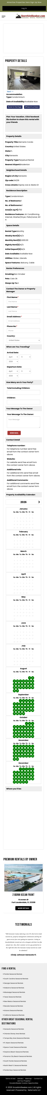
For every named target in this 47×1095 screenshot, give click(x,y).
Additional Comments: (17, 480)
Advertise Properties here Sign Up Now (24, 2)
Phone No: (12, 326)
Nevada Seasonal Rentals (13, 1006)
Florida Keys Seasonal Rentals (15, 1070)
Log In (24, 8)
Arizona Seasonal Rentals (13, 1010)
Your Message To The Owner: (20, 414)
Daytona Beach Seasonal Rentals (16, 1052)
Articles (20, 1078)
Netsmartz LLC (34, 1090)
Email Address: (14, 316)
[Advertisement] (23, 38)
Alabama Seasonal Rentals (14, 988)
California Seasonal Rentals (14, 1015)
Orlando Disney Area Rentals (14, 1034)
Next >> (10, 91)
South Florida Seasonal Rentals (15, 1061)
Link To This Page (14, 107)
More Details (23, 908)
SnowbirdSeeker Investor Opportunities (24, 1083)
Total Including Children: (18, 388)
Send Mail (14, 433)
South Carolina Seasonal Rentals (16, 979)
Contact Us (38, 1078)
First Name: (13, 297)
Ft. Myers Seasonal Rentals (14, 1043)
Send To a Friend (31, 107)
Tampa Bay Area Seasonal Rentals (17, 1038)
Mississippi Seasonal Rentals (14, 992)
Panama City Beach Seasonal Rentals (18, 1056)
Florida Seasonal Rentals (13, 974)
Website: (11, 459)
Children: (11, 397)
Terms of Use (10, 1078)
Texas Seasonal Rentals (12, 997)
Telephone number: (16, 445)
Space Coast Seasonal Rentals (15, 1047)
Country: (11, 336)
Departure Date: (14, 367)
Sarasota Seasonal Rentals (14, 1029)
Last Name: (12, 307)
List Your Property (23, 1081)
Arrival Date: (13, 352)
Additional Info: (14, 469)
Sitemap (28, 1078)
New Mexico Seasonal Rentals (15, 1001)
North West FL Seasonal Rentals (15, 1065)
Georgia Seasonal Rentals (13, 983)
